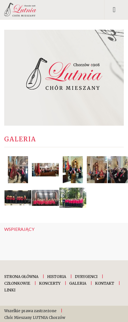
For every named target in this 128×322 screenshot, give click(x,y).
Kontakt (104, 283)
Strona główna (21, 276)
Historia (56, 276)
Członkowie (17, 283)
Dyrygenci (86, 276)
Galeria (77, 283)
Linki (9, 290)
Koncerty (49, 283)
